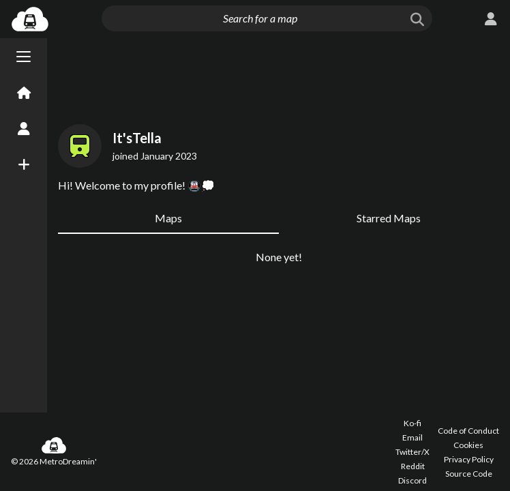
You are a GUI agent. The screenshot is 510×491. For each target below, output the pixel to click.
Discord (412, 480)
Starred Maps (389, 217)
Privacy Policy (469, 459)
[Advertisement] (278, 78)
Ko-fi (412, 423)
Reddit (413, 466)
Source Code (468, 473)
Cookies (468, 445)
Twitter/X (412, 452)
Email (412, 437)
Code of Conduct (468, 431)
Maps (168, 217)
